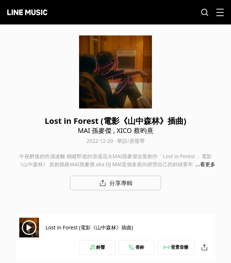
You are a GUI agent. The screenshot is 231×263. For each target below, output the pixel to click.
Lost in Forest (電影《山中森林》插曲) (89, 227)
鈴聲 (97, 247)
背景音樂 (176, 247)
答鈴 (136, 247)
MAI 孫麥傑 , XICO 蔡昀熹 (115, 130)
